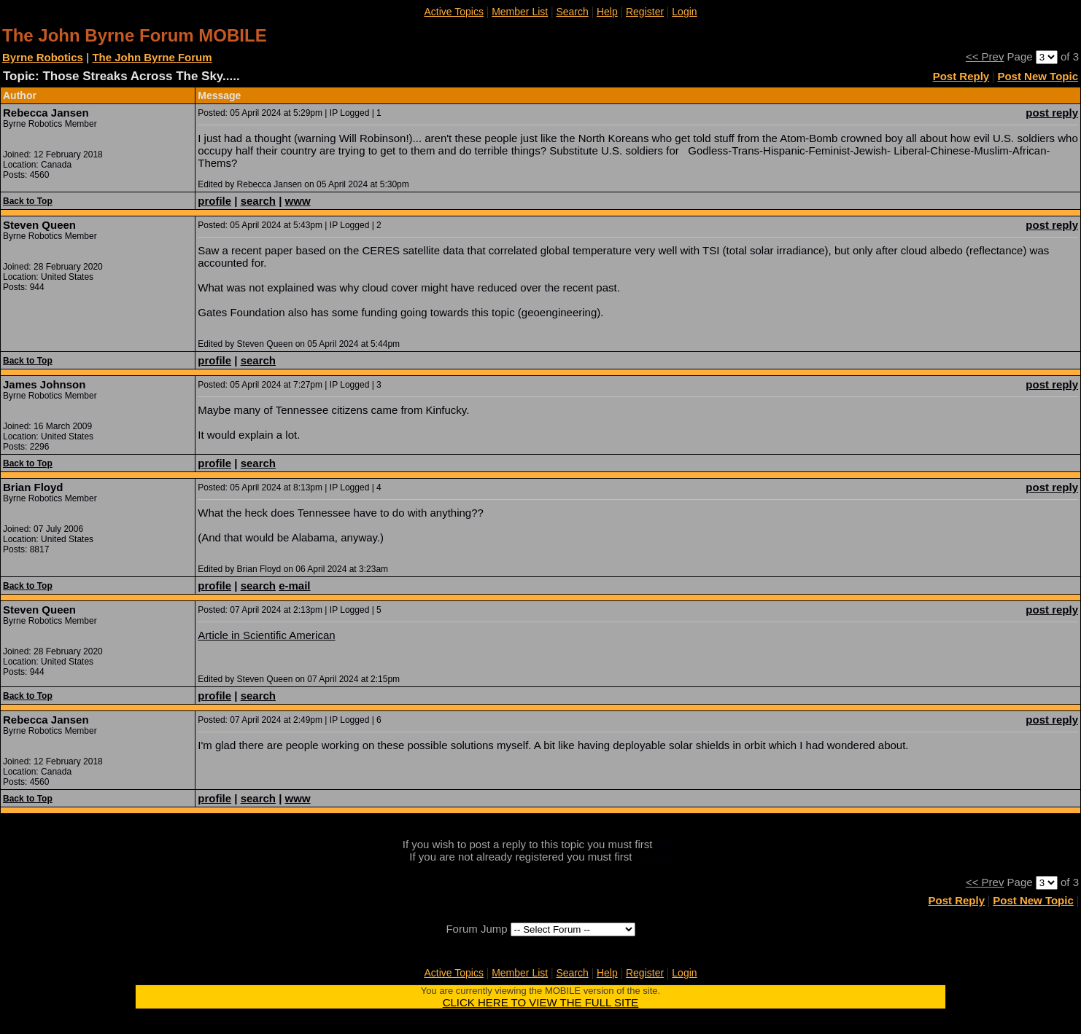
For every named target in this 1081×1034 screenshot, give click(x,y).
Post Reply (961, 76)
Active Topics (454, 11)
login (667, 844)
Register (645, 11)
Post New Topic (1037, 76)
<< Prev (985, 56)
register (653, 856)
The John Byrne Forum (152, 57)
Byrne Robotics (42, 57)
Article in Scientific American (266, 635)
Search (572, 11)
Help (607, 11)
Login (684, 11)
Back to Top (28, 201)
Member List (520, 11)
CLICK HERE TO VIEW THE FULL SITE (541, 1002)
